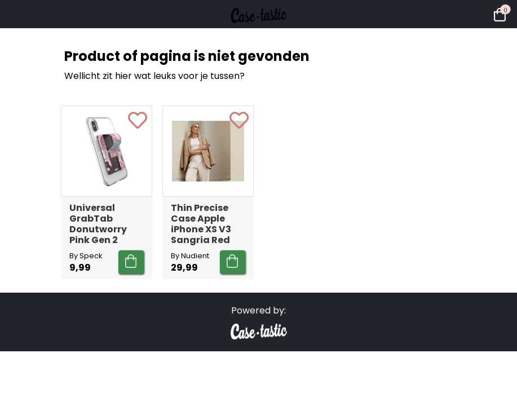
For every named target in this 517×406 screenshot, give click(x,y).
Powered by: (258, 310)
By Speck (85, 256)
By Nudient (190, 256)
